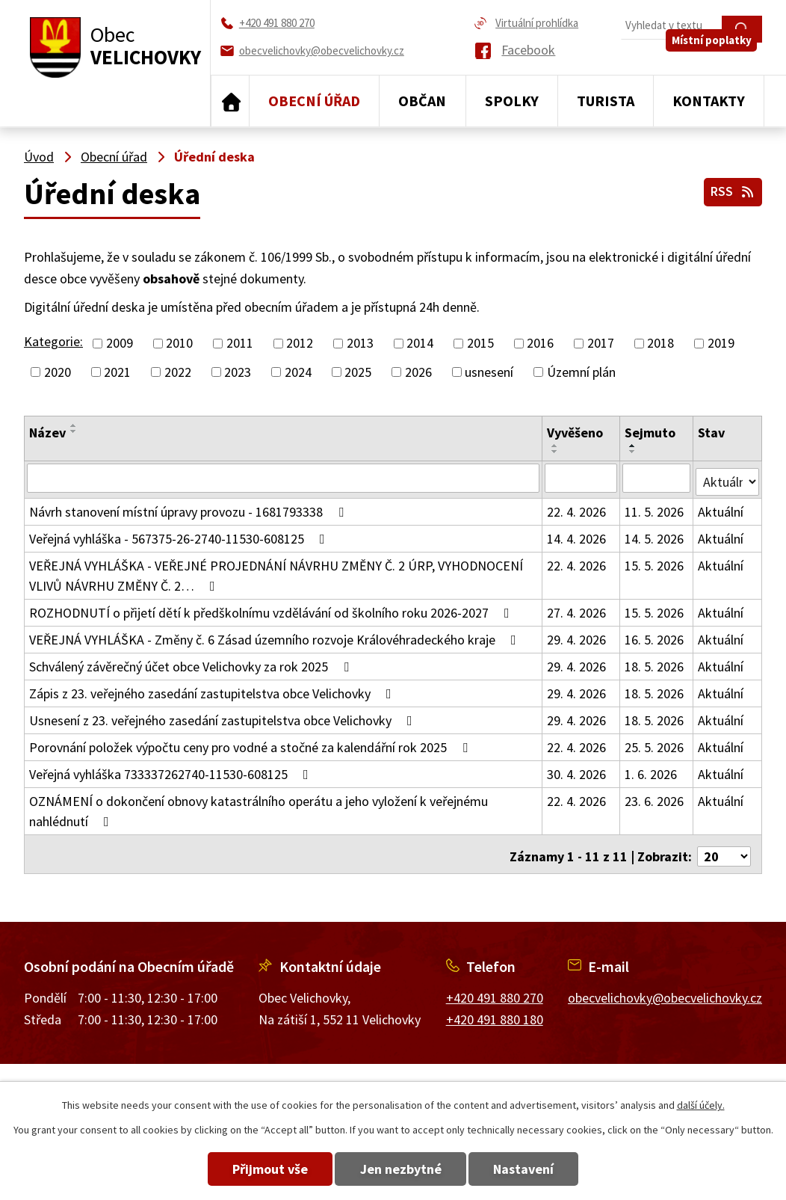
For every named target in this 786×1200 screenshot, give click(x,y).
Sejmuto (650, 432)
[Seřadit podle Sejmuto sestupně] (633, 452)
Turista (605, 100)
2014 (419, 343)
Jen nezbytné (401, 1169)
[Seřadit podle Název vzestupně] (74, 425)
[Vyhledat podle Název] (283, 478)
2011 (239, 343)
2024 (298, 372)
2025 (357, 372)
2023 (237, 372)
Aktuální (721, 508)
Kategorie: (53, 341)
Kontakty (708, 100)
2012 (299, 343)
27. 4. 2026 (577, 609)
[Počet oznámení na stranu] (724, 848)
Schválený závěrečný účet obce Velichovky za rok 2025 (192, 662)
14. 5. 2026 (654, 535)
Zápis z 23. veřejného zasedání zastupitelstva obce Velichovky (213, 689)
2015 (480, 343)
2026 (418, 372)
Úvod (230, 101)
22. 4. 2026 (577, 508)
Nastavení (541, 1169)
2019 (721, 343)
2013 (360, 343)
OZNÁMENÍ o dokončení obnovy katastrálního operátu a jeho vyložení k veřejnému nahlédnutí (258, 807)
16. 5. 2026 (654, 635)
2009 (119, 343)
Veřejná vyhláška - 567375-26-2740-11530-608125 (180, 535)
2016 (540, 343)
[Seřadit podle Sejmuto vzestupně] (633, 446)
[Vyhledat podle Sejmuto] (657, 478)
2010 (179, 343)
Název (47, 432)
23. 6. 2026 (654, 797)
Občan (422, 100)
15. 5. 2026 (654, 561)
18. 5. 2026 (654, 662)
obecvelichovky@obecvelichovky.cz (665, 989)
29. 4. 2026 (577, 635)
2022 (177, 372)
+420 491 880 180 (494, 1010)
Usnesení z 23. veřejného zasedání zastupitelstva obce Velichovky (223, 716)
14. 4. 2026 (577, 535)
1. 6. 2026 (651, 770)
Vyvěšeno (576, 432)
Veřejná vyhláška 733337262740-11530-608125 (172, 770)
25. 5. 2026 (654, 743)
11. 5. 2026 (654, 508)
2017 (600, 343)
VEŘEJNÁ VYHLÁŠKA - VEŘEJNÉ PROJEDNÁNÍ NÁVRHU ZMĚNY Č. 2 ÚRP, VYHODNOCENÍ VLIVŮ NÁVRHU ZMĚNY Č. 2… (276, 572)
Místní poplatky (717, 57)
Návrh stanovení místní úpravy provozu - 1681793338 (189, 508)
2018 (660, 343)
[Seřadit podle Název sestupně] (74, 431)
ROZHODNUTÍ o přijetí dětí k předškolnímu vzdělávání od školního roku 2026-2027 (272, 609)
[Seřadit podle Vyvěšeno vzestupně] (556, 446)
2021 (117, 372)
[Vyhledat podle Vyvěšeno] (582, 478)
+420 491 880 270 (494, 989)
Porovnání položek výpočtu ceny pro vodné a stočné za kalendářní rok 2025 (251, 743)
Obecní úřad (314, 100)
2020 (57, 372)
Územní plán (581, 372)
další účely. (701, 1105)
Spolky (512, 100)
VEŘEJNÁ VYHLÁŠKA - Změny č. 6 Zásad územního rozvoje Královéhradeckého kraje (275, 635)
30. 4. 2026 (577, 770)
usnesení (489, 372)
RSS (731, 188)
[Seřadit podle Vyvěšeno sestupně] (556, 452)
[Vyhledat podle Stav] (727, 477)
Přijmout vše (253, 1169)
